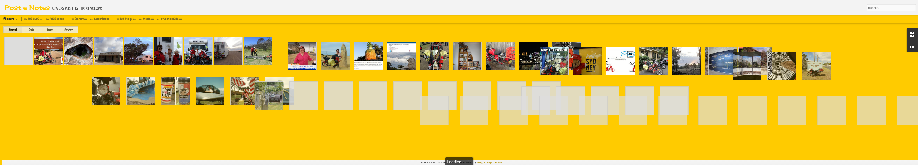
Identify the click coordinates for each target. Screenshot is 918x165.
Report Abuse (494, 162)
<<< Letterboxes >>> (101, 19)
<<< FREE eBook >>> (56, 19)
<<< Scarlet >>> (78, 19)
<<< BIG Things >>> (125, 19)
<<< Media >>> (146, 19)
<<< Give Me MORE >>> (169, 19)
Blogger (481, 162)
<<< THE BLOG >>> (33, 19)
